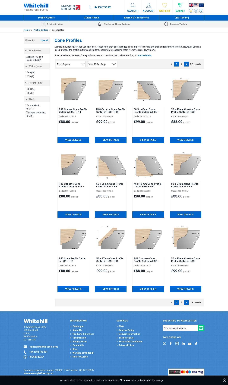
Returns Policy (126, 330)
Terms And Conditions (130, 341)
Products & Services (83, 334)
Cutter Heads (91, 17)
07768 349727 (36, 357)
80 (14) (31, 89)
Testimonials (79, 337)
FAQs (121, 326)
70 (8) (31, 76)
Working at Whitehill (83, 353)
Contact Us (78, 345)
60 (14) (31, 72)
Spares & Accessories (136, 17)
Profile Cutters (46, 17)
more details (145, 55)
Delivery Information (129, 334)
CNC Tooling (181, 17)
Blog (75, 349)
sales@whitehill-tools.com (43, 347)
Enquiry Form (80, 341)
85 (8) (31, 93)
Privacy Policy (126, 345)
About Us (77, 330)
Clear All (44, 40)
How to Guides (80, 356)
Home (27, 30)
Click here (125, 380)
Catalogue (78, 326)
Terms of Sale (126, 337)
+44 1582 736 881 (38, 352)
